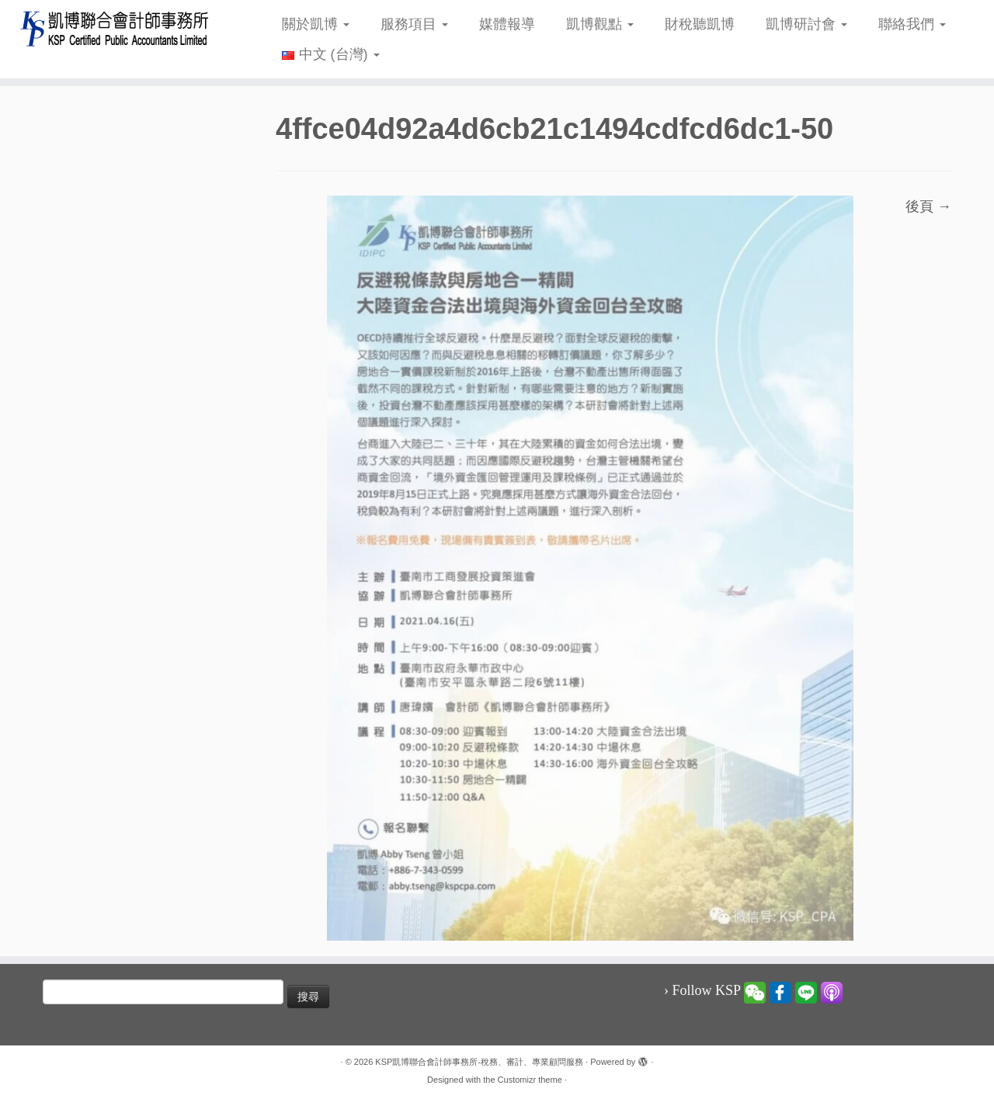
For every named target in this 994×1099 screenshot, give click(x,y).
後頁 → (928, 206)
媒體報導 (507, 24)
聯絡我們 (912, 24)
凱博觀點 (600, 24)
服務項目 (414, 24)
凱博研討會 (806, 24)
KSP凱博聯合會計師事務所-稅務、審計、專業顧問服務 (479, 1061)
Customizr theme (530, 1079)
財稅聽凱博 (700, 24)
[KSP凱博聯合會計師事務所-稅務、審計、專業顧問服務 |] (114, 28)
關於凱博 (315, 24)
